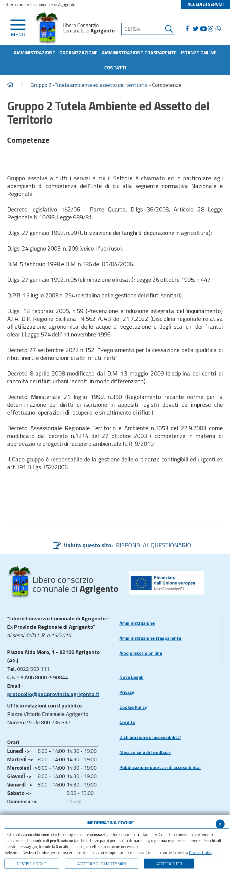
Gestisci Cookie (32, 863)
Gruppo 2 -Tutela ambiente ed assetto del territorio (89, 85)
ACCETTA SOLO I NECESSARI (101, 863)
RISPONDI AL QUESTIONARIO (153, 545)
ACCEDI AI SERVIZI (205, 4)
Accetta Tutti (169, 863)
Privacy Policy (200, 853)
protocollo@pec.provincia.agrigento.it (53, 694)
